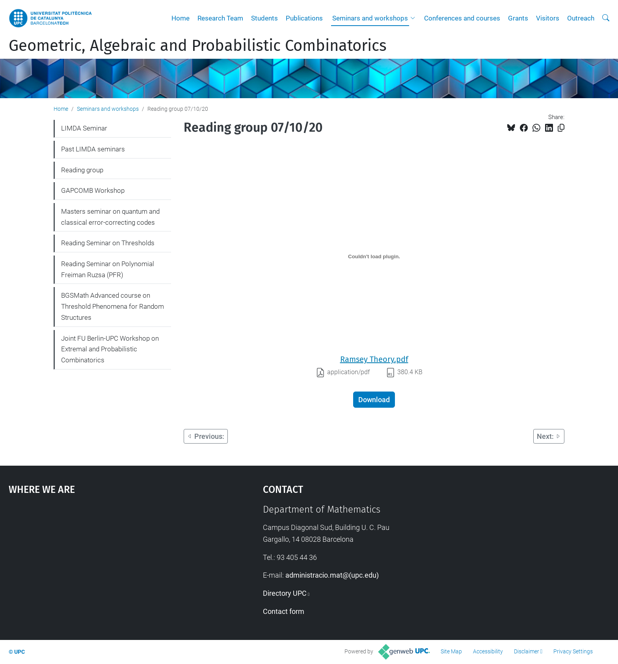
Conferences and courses (462, 18)
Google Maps (106, 563)
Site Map (451, 651)
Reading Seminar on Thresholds (107, 243)
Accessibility (488, 651)
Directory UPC (285, 593)
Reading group (82, 170)
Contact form (283, 611)
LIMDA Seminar (84, 128)
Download (374, 399)
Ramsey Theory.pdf (374, 359)
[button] (414, 18)
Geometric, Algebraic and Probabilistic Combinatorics (198, 45)
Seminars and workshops (370, 18)
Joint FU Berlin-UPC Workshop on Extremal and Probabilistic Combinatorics (110, 349)
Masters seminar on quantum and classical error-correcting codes (110, 216)
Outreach (580, 18)
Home (180, 18)
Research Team (220, 18)
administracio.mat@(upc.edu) (332, 575)
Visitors (547, 18)
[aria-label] (605, 18)
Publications (304, 18)
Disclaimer (526, 651)
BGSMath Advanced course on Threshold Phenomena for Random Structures (112, 306)
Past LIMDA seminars (93, 149)
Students (264, 18)
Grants (518, 18)
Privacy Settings (573, 651)
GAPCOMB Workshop (93, 190)
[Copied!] (561, 127)
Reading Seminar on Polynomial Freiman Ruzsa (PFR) (107, 269)
